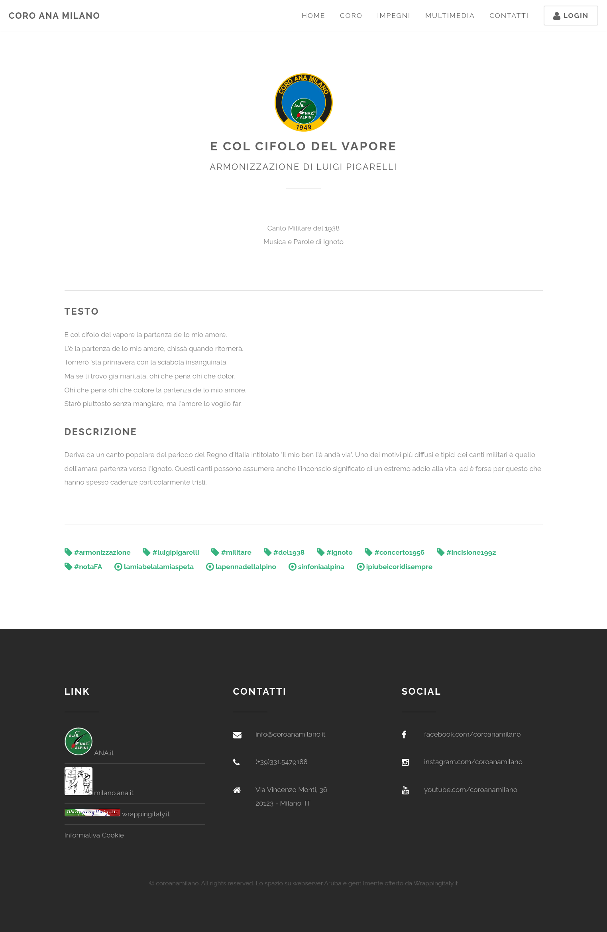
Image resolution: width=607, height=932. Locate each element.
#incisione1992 (466, 552)
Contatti (509, 16)
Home (313, 16)
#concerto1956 (394, 552)
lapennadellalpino (241, 567)
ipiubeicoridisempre (394, 567)
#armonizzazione (98, 552)
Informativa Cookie (94, 835)
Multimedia (450, 16)
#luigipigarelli (171, 552)
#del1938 (284, 552)
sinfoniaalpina (316, 567)
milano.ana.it (99, 793)
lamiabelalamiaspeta (154, 567)
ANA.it (89, 753)
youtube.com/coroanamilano (470, 790)
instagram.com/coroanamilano (473, 762)
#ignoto (335, 552)
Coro (351, 16)
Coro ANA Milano (54, 16)
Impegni (394, 16)
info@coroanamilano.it (290, 734)
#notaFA (83, 567)
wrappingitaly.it (117, 814)
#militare (231, 552)
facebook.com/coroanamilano (472, 734)
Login (571, 16)
